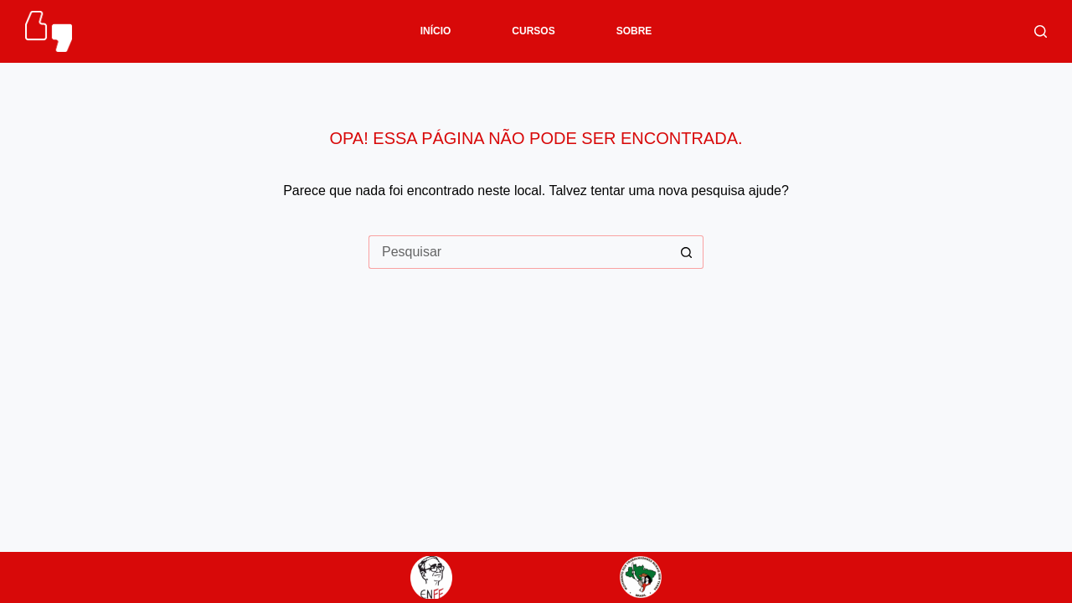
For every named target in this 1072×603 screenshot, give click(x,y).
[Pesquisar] (1040, 31)
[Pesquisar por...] (519, 252)
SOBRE (634, 31)
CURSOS (533, 31)
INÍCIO (435, 31)
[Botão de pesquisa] (687, 252)
